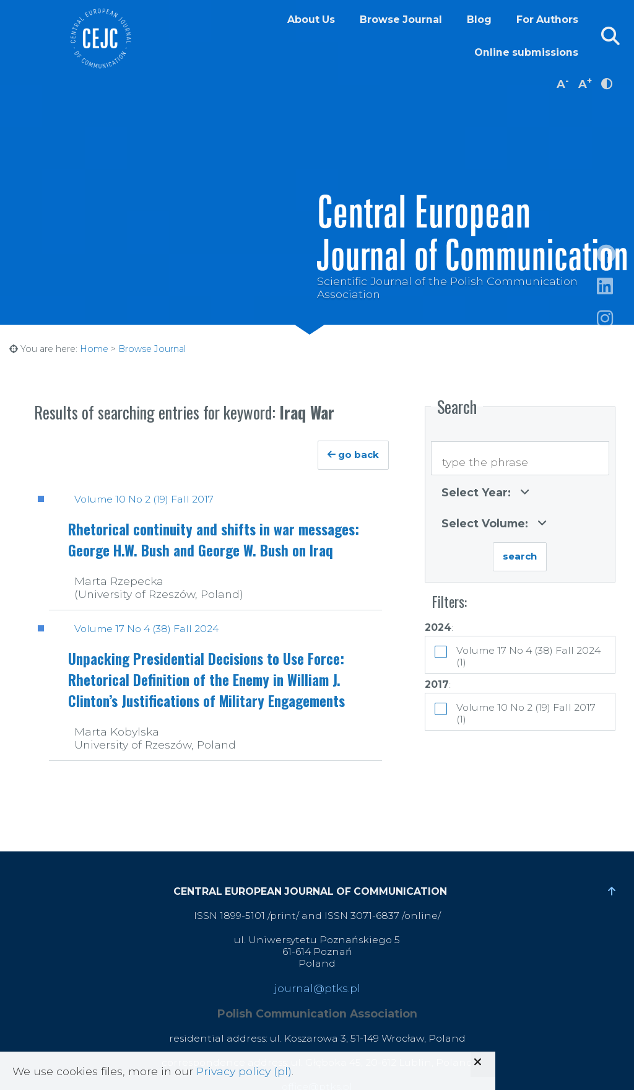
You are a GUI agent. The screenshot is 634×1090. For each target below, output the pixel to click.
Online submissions (526, 52)
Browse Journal (401, 19)
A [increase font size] (585, 82)
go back (353, 454)
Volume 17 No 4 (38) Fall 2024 (146, 629)
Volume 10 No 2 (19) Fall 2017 (144, 499)
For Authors (547, 19)
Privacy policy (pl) (244, 1071)
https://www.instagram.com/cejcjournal (615, 333)
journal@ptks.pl (317, 988)
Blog (479, 19)
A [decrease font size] (563, 82)
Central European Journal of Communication (100, 38)
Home (94, 348)
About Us (311, 19)
